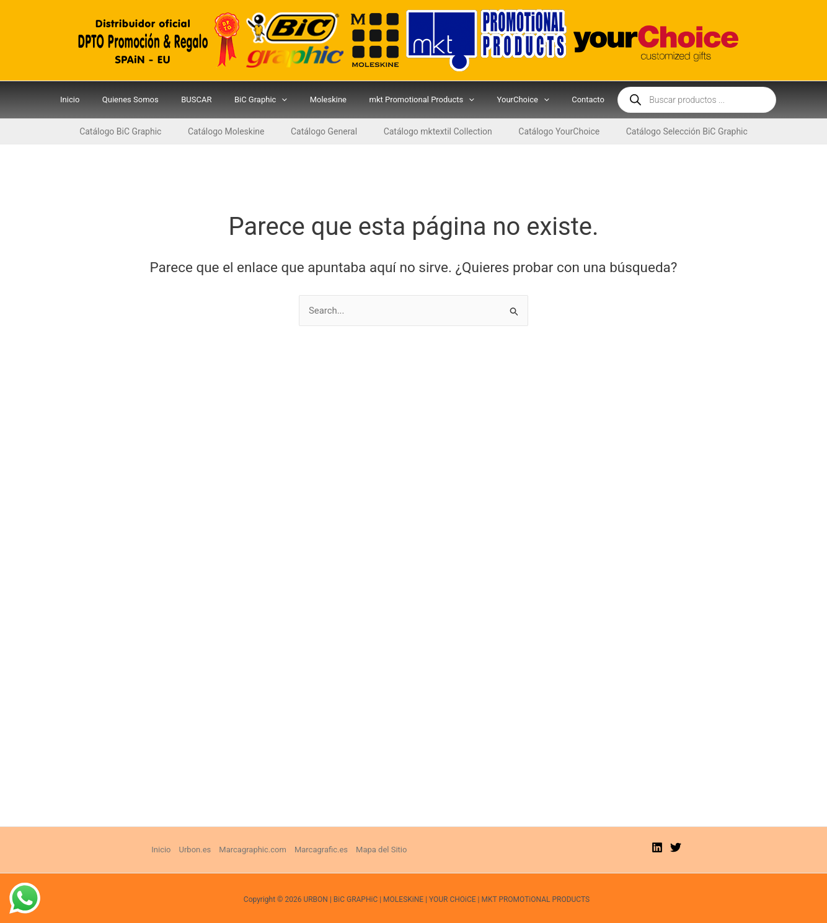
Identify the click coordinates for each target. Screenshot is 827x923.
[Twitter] (675, 847)
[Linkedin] (657, 847)
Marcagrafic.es (321, 849)
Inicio (160, 849)
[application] (285, 99)
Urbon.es (195, 849)
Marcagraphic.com (252, 849)
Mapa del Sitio (381, 849)
